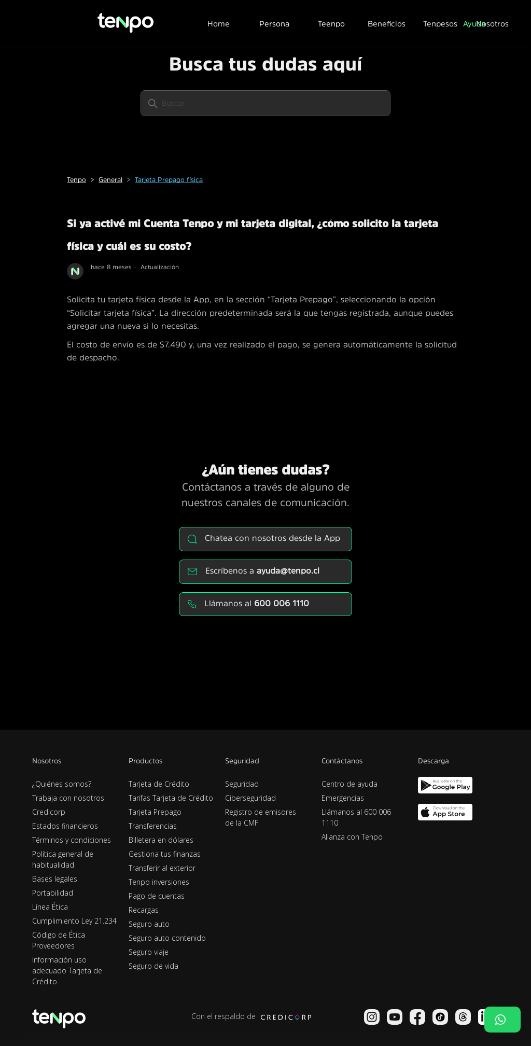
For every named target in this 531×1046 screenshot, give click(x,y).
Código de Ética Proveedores (58, 940)
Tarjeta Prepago (155, 812)
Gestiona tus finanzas (165, 854)
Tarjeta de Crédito (159, 784)
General (110, 179)
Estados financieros (65, 826)
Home (218, 23)
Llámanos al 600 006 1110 (356, 817)
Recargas (144, 910)
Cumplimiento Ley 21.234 (74, 921)
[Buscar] (265, 103)
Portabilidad (52, 893)
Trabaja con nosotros (68, 798)
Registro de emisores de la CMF (260, 817)
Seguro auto (149, 924)
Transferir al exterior (162, 868)
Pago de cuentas (157, 896)
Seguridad (242, 784)
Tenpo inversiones (159, 882)
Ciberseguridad (250, 798)
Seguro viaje (149, 952)
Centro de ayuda (350, 784)
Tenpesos (440, 23)
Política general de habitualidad (62, 859)
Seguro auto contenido (167, 938)
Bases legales (54, 879)
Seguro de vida (153, 966)
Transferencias (153, 826)
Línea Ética (50, 907)
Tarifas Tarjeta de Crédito (171, 798)
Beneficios (387, 23)
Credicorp (48, 812)
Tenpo (76, 179)
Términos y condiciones (71, 840)
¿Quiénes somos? (61, 784)
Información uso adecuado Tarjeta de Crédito (67, 970)
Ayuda (474, 23)
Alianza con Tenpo (352, 837)
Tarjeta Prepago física (169, 179)
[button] (274, 22)
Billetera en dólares (161, 840)
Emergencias (343, 798)
